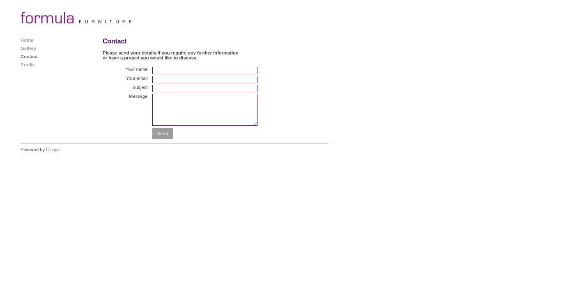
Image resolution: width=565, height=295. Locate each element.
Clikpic (53, 149)
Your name (137, 69)
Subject (139, 87)
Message (138, 96)
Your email (136, 78)
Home (27, 40)
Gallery (28, 48)
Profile (28, 64)
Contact (29, 56)
